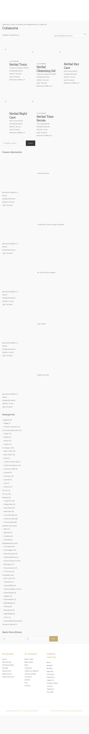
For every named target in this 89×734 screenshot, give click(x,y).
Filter (54, 639)
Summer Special (8, 624)
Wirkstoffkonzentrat (12, 621)
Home (4, 659)
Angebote (6, 420)
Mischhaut (8, 508)
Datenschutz (7, 674)
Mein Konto (6, 662)
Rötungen (7, 564)
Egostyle (7, 532)
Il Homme (50, 674)
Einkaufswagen (8, 665)
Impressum (6, 671)
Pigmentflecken (10, 557)
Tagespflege (8, 614)
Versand (9, 205)
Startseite (6, 24)
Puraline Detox (52, 683)
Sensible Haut (9, 515)
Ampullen (8, 582)
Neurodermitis (9, 554)
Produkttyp (6, 575)
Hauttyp (5, 497)
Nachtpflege (8, 603)
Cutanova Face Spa (11, 462)
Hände (6, 437)
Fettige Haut (8, 504)
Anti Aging (8, 546)
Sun (5, 483)
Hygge (6, 423)
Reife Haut (7, 511)
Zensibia (7, 540)
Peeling (7, 606)
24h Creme (8, 578)
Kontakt (5, 668)
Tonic (6, 617)
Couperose (8, 501)
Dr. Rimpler (6, 448)
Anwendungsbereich (10, 430)
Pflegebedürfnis (8, 543)
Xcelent (7, 487)
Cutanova (28, 668)
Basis (6, 529)
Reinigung (8, 610)
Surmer (50, 686)
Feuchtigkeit (8, 550)
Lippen (6, 444)
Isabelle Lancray (8, 526)
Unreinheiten (9, 568)
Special (6, 480)
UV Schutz (8, 571)
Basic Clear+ (8, 451)
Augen (6, 433)
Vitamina (7, 536)
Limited (7, 472)
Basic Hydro (8, 455)
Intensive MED (9, 469)
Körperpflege (9, 593)
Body (6, 458)
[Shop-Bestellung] (70, 36)
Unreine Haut (9, 522)
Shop (13, 24)
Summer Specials (10, 427)
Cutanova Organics (11, 465)
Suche (30, 143)
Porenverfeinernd (11, 561)
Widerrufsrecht (8, 677)
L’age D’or (50, 680)
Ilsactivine (51, 677)
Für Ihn (5, 490)
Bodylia (49, 668)
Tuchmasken (9, 599)
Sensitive (7, 476)
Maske (6, 596)
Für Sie (5, 494)
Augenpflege (9, 585)
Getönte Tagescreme (12, 589)
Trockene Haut (9, 519)
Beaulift (49, 665)
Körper (6, 441)
